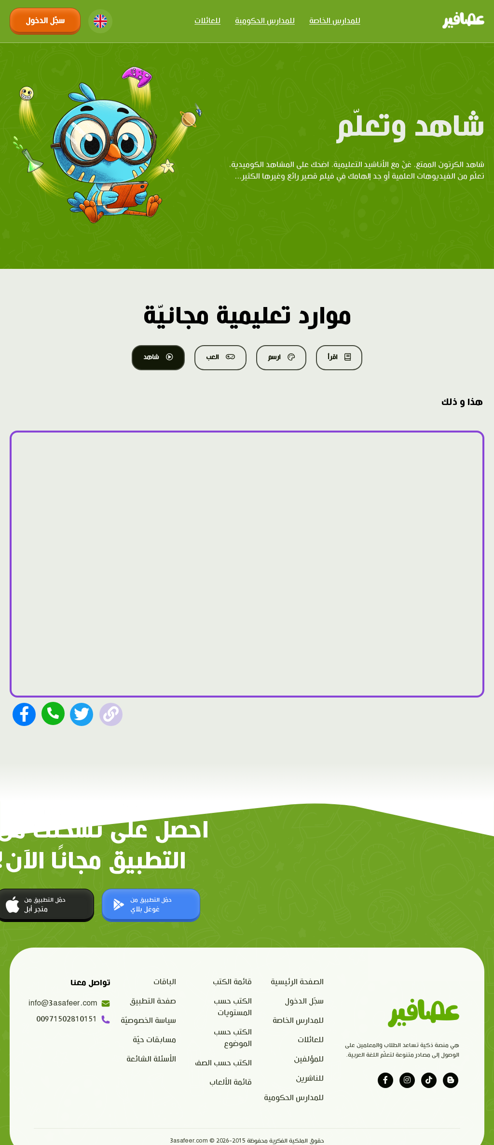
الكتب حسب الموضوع (233, 1038)
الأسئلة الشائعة (151, 1059)
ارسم (281, 357)
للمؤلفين (309, 1059)
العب (220, 357)
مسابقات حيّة (154, 1040)
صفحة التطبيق (153, 1001)
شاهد (158, 357)
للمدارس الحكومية (265, 21)
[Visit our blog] (450, 1080)
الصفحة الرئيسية (297, 982)
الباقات (164, 982)
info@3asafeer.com (72, 1003)
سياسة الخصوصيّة (148, 1020)
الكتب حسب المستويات (233, 1007)
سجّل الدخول (45, 21)
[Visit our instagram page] (407, 1080)
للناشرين (310, 1078)
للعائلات (207, 21)
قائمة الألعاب (230, 1082)
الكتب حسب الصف (223, 1063)
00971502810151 (73, 1019)
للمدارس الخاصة (334, 21)
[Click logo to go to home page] (463, 21)
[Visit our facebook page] (385, 1080)
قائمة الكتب (232, 982)
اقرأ (339, 357)
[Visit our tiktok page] (428, 1080)
